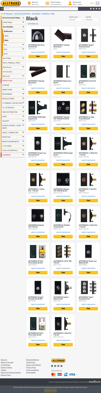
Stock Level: (73, 17)
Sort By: (88, 17)
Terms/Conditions (32, 370)
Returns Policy (6, 375)
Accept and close (50, 390)
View (38, 56)
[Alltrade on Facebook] (93, 9)
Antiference (46, 14)
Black (53, 14)
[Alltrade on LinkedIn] (96, 9)
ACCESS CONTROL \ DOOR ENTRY (11, 127)
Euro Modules (36, 14)
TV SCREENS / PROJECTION (12, 103)
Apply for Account (7, 362)
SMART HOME (7, 90)
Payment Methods (32, 360)
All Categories (8, 14)
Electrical (6, 76)
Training (3, 370)
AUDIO (4, 117)
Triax (5, 45)
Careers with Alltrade (33, 365)
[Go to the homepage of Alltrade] (11, 3)
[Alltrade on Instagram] (99, 9)
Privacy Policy (31, 367)
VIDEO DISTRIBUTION (9, 112)
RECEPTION (6, 137)
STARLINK (5, 85)
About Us (4, 360)
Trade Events (30, 362)
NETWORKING (7, 94)
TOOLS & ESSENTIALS (10, 150)
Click (5, 49)
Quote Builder (31, 373)
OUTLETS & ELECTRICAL (22, 14)
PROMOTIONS (7, 81)
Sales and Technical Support (11, 373)
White (6, 36)
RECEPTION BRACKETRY (10, 142)
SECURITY (5, 121)
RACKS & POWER (8, 99)
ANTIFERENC (32, 24)
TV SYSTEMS (7, 146)
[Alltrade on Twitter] (90, 9)
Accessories (7, 72)
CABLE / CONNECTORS (10, 133)
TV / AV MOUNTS (8, 108)
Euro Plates (7, 58)
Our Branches (5, 365)
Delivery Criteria (6, 367)
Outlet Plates (7, 22)
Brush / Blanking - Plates (11, 63)
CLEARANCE (6, 155)
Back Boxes (7, 67)
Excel (5, 54)
